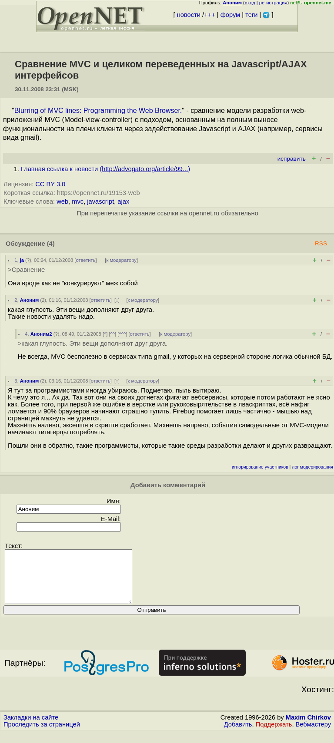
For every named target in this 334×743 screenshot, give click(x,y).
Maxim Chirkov (308, 727)
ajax (123, 201)
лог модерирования (312, 467)
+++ (209, 14)
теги (251, 14)
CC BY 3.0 (50, 184)
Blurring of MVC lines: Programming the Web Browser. (98, 110)
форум (230, 14)
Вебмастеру (313, 734)
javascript (100, 201)
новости (188, 14)
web (62, 201)
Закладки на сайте (30, 727)
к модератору (121, 260)
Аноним (29, 300)
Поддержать (274, 734)
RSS (321, 243)
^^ (112, 334)
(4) (51, 243)
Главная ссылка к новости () (105, 168)
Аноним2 (41, 334)
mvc (78, 201)
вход (250, 2)
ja (22, 260)
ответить (85, 260)
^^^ (122, 334)
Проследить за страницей (41, 734)
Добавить (238, 734)
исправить (291, 158)
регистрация (273, 2)
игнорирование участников (260, 467)
